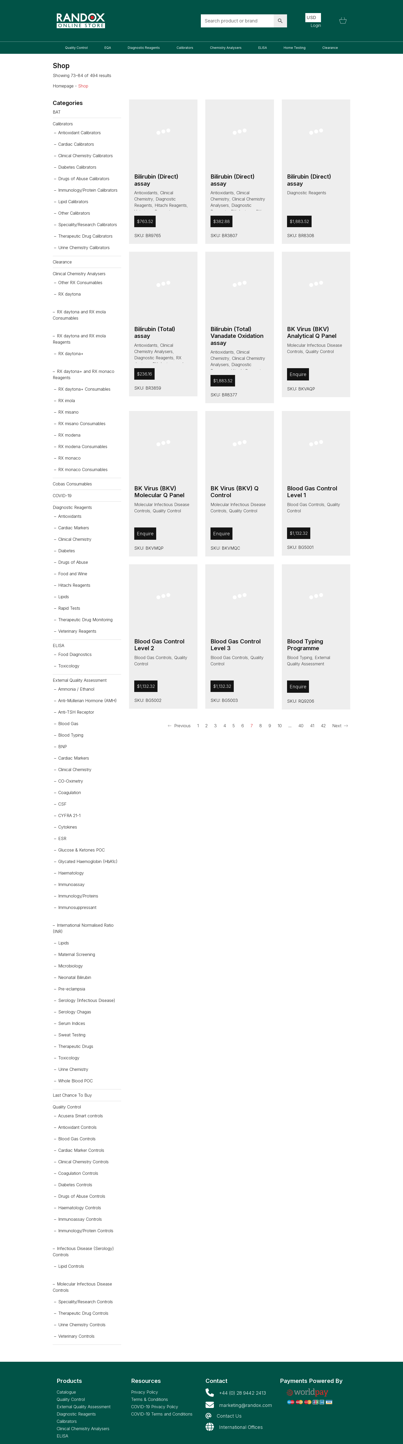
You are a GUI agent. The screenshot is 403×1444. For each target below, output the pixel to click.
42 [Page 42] (323, 725)
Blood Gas (68, 723)
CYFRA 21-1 (69, 815)
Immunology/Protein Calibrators (88, 190)
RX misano (68, 412)
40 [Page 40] (300, 725)
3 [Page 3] (215, 725)
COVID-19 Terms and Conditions (161, 1414)
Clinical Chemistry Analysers (79, 273)
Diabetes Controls (75, 1184)
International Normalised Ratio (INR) (83, 928)
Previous (179, 726)
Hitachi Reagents (171, 205)
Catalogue (66, 1392)
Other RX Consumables (80, 282)
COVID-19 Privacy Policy (154, 1406)
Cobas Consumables (72, 483)
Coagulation (69, 792)
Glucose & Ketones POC (81, 850)
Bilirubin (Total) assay (154, 332)
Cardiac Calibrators (76, 144)
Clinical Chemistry (74, 539)
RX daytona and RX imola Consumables (79, 315)
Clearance (62, 262)
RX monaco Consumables (83, 469)
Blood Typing (299, 657)
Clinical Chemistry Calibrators (85, 155)
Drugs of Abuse (73, 562)
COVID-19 (62, 495)
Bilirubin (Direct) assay (156, 180)
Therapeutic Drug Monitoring (85, 619)
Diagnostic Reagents (306, 192)
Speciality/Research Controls (85, 1301)
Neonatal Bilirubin (74, 977)
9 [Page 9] (269, 725)
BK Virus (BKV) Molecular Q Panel (159, 491)
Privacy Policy (144, 1392)
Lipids (63, 596)
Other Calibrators (74, 213)
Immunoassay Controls (80, 1219)
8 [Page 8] (260, 725)
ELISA (58, 645)
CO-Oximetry (70, 781)
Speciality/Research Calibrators (87, 224)
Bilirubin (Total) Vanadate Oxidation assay (237, 336)
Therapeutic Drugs (75, 1046)
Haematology (71, 873)
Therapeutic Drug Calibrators (85, 236)
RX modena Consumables (82, 446)
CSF (62, 804)
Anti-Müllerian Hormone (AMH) (87, 700)
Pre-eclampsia (71, 988)
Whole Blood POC (75, 1080)
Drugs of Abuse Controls (81, 1196)
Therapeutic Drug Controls (83, 1313)
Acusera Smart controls (80, 1115)
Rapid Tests (69, 608)
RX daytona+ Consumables (84, 389)
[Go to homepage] (81, 20)
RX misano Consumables (82, 423)
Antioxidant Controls (77, 1127)
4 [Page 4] (224, 725)
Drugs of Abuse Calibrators (83, 178)
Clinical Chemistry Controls (83, 1161)
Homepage (63, 86)
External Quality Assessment (80, 680)
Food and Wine (72, 573)
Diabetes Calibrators (77, 167)
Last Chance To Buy (72, 1095)
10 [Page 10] (280, 725)
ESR (62, 838)
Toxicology (68, 665)
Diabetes (66, 550)
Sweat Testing (71, 1034)
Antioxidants (145, 192)
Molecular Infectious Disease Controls (82, 1287)
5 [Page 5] (233, 725)
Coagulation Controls (78, 1173)
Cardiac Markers (73, 527)
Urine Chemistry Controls (82, 1324)
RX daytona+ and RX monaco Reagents (83, 374)
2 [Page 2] (206, 725)
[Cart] (343, 20)
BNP (62, 746)
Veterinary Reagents (77, 631)
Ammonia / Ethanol (76, 689)
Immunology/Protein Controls (85, 1230)
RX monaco (69, 458)
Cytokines (67, 827)
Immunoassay (71, 884)
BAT (57, 112)
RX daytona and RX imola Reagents (79, 339)
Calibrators (63, 123)
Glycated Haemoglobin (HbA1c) (88, 861)
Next (340, 726)
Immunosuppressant (77, 907)
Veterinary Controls (76, 1336)
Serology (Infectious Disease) (86, 1000)
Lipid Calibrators (73, 201)
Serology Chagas (74, 1011)
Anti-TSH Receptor (76, 712)
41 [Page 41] (312, 725)
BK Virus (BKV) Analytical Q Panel (311, 332)
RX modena (69, 435)
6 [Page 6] (242, 725)
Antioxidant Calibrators (79, 132)
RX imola (66, 400)
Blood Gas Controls (305, 504)
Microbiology (70, 965)
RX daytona (69, 294)
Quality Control (320, 351)
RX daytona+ (71, 353)
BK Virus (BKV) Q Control (235, 491)
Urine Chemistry (73, 1069)
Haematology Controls (79, 1207)
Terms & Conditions (149, 1399)
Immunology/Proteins (78, 896)
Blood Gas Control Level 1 (312, 491)
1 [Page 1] (198, 725)
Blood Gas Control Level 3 (236, 644)
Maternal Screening (76, 954)
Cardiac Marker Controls (81, 1150)
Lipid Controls (71, 1266)
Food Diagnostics (75, 654)
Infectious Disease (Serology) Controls (83, 1251)
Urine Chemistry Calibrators (84, 247)
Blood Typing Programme (305, 644)
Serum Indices (71, 1023)
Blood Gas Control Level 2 (159, 644)
